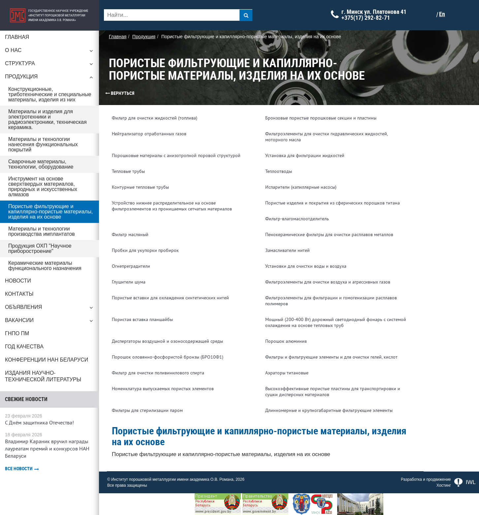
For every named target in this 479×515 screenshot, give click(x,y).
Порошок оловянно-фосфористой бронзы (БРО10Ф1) (167, 357)
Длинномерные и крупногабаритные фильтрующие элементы (329, 410)
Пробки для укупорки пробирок (145, 250)
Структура (49, 65)
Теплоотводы (278, 171)
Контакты (19, 294)
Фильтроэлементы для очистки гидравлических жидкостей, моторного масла (326, 136)
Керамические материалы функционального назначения (44, 265)
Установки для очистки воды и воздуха (305, 266)
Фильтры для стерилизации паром (147, 410)
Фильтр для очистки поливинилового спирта (158, 372)
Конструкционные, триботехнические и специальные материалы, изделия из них (49, 94)
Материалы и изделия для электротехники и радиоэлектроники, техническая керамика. (47, 119)
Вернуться (107, 93)
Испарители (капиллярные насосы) (300, 187)
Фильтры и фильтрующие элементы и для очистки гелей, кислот (331, 357)
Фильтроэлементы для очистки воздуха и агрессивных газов (327, 282)
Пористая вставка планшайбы (142, 319)
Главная (17, 37)
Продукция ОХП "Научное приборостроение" (40, 248)
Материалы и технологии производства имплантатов (41, 231)
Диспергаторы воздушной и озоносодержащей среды (167, 341)
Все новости (22, 469)
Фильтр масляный (130, 234)
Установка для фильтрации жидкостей (304, 155)
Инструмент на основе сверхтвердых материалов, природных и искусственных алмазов (42, 186)
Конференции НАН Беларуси (46, 360)
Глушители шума (128, 282)
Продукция (49, 78)
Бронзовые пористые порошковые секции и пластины (320, 118)
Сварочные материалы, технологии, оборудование (40, 164)
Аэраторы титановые (286, 372)
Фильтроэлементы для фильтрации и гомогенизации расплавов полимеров (331, 300)
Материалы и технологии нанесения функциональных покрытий (43, 144)
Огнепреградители (131, 266)
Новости (18, 281)
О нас (49, 52)
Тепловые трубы (128, 171)
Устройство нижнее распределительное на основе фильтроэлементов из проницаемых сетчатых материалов (172, 206)
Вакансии (49, 322)
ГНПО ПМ (17, 333)
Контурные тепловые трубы (140, 187)
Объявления (49, 309)
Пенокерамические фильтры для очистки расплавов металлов (329, 234)
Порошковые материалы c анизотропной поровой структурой (176, 155)
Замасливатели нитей (287, 250)
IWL (465, 482)
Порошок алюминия (286, 341)
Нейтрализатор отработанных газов (149, 133)
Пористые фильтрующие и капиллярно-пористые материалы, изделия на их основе (50, 211)
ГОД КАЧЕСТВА (24, 346)
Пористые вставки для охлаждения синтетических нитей (170, 297)
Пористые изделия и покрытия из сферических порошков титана (332, 203)
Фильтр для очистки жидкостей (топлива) (154, 118)
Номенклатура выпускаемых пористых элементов (163, 388)
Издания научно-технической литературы (43, 376)
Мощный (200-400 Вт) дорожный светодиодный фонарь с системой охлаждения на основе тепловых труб (335, 322)
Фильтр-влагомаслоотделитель (297, 218)
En (442, 14)
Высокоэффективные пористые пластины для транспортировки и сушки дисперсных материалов (332, 391)
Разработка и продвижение (426, 479)
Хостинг (443, 485)
